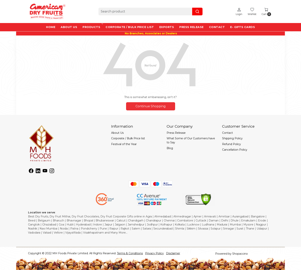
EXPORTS (166, 27)
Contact (217, 27)
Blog (170, 148)
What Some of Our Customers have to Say (191, 140)
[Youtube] (45, 171)
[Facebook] (31, 171)
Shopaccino (240, 253)
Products (92, 27)
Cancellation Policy (234, 149)
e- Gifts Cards (242, 27)
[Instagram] (52, 171)
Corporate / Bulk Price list (130, 27)
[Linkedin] (38, 171)
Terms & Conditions (130, 253)
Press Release (191, 27)
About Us (69, 27)
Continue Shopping (151, 106)
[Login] (239, 11)
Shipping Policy (232, 138)
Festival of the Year (124, 144)
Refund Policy (231, 144)
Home (50, 27)
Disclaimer (173, 253)
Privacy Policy (154, 253)
